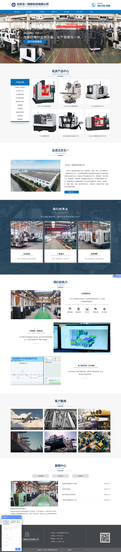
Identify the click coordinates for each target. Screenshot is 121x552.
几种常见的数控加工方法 (69, 500)
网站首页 (17, 12)
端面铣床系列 (20, 112)
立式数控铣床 (20, 94)
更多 (91, 12)
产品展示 (41, 12)
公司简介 (29, 12)
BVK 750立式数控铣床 (44, 106)
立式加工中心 (20, 91)
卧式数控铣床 (20, 98)
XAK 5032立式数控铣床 (71, 106)
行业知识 (80, 476)
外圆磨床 (20, 105)
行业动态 (60, 476)
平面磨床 (20, 108)
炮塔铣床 (20, 115)
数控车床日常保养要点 (18, 509)
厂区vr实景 (79, 12)
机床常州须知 (66, 489)
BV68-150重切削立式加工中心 (97, 136)
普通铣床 (20, 119)
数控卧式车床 (20, 101)
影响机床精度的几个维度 (69, 483)
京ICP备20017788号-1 (78, 550)
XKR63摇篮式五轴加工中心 (71, 136)
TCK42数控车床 (44, 136)
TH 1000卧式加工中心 (97, 106)
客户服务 (66, 12)
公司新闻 (40, 476)
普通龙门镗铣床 (20, 87)
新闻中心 (54, 12)
